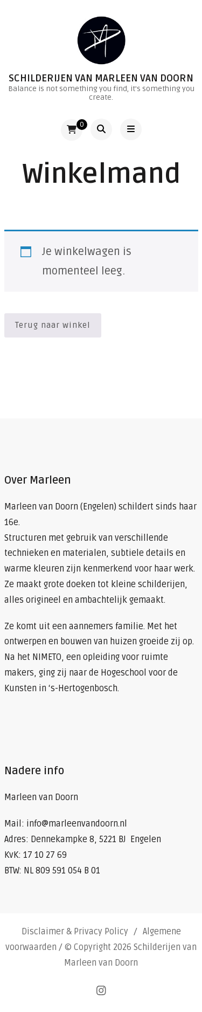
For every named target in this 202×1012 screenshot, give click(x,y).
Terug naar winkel (52, 325)
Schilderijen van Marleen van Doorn (101, 78)
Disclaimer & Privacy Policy (75, 931)
